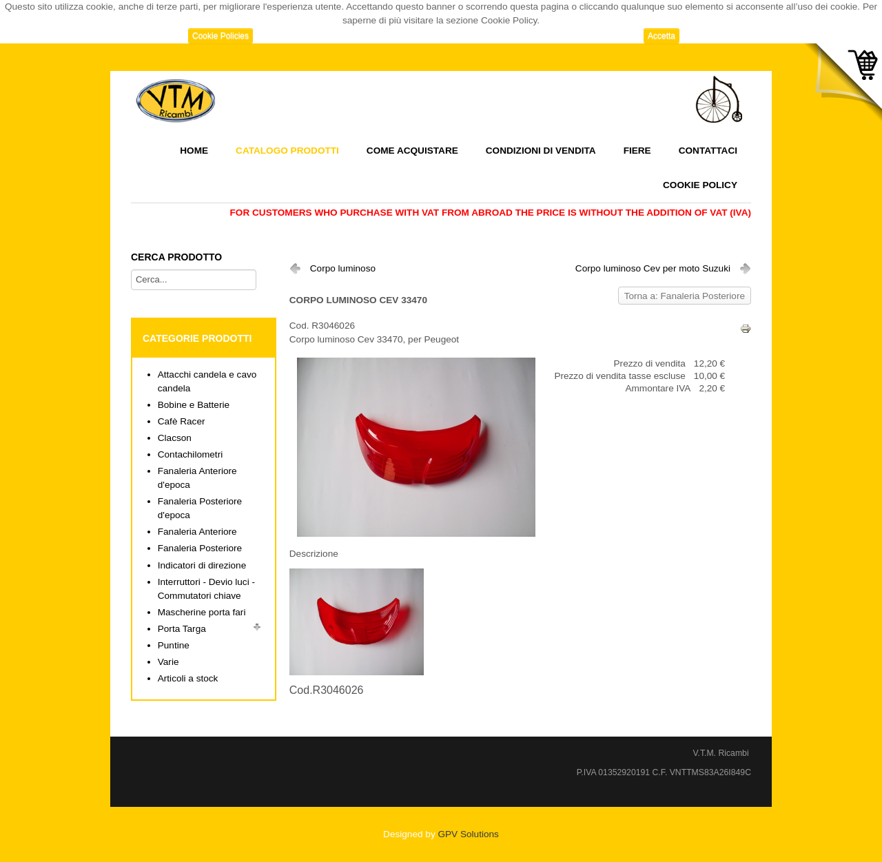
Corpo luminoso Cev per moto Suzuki (652, 268)
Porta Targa (182, 629)
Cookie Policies (220, 36)
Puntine (173, 645)
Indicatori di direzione (202, 565)
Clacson (175, 438)
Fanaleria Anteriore (197, 531)
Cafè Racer (181, 421)
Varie (168, 662)
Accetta (661, 36)
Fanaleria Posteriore (200, 548)
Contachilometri (190, 454)
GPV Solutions (468, 834)
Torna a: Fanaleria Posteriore (684, 296)
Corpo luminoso (343, 268)
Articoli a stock (188, 678)
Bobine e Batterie (193, 405)
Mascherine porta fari (202, 612)
